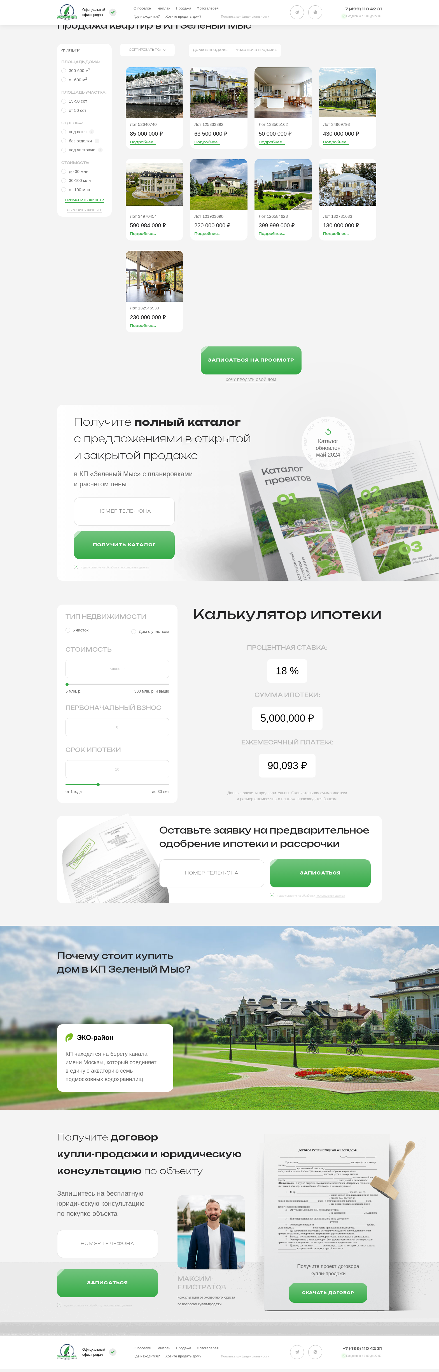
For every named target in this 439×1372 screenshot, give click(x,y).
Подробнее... (143, 142)
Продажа (183, 8)
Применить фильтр (84, 200)
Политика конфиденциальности (245, 16)
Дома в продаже (210, 50)
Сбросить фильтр (84, 210)
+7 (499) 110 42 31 (362, 9)
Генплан (164, 8)
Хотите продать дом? (183, 16)
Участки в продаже (256, 50)
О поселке (142, 8)
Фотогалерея (208, 8)
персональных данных (134, 567)
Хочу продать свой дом (251, 380)
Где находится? (147, 16)
